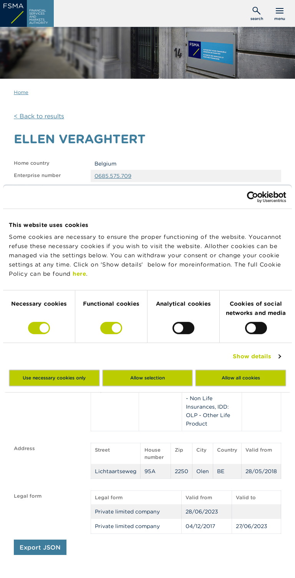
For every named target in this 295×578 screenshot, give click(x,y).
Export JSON (40, 547)
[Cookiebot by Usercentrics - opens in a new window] (252, 197)
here (79, 273)
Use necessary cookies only (54, 378)
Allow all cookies (241, 378)
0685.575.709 (112, 175)
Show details (252, 356)
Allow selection (147, 378)
